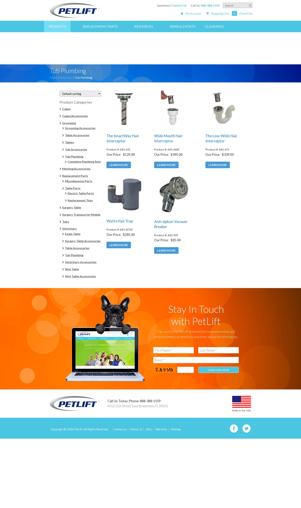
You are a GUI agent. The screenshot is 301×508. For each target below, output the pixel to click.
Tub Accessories (76, 149)
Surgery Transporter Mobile (81, 214)
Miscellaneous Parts (78, 181)
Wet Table (72, 269)
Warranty (161, 429)
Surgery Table (71, 207)
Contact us (119, 429)
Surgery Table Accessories (83, 241)
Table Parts (72, 188)
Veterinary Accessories (80, 262)
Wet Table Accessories (80, 276)
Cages (66, 108)
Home (53, 77)
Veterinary (66, 77)
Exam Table (72, 234)
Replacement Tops (80, 200)
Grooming (69, 122)
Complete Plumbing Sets (84, 161)
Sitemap (176, 429)
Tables (69, 142)
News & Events (182, 26)
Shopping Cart (217, 13)
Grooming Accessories (80, 128)
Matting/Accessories (76, 168)
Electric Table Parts (81, 193)
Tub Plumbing (74, 156)
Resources (143, 26)
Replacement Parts (100, 26)
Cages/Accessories (75, 115)
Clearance (214, 26)
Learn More (118, 164)
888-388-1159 (210, 5)
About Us (136, 429)
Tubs (65, 221)
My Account (191, 13)
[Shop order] (80, 94)
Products (57, 26)
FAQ (149, 429)
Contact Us (179, 5)
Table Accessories (77, 135)
